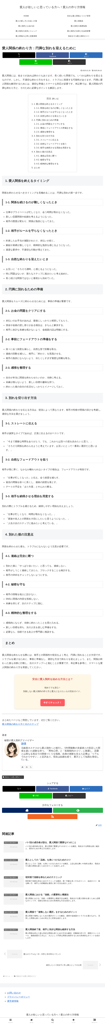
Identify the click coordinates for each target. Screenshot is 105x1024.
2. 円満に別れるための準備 (46, 120)
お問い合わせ (14, 995)
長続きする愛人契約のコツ (13, 779)
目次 (49, 98)
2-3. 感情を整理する (45, 133)
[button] (69, 62)
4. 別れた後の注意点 (43, 153)
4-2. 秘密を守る (43, 161)
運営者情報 (13, 1003)
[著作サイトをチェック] (22, 768)
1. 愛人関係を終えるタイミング (48, 104)
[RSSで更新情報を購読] (30, 768)
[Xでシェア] (19, 55)
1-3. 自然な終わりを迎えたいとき (51, 116)
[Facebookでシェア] (52, 55)
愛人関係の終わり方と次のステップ (20, 726)
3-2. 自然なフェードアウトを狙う (51, 145)
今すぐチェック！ (52, 704)
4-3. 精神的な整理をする (47, 165)
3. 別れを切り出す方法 (44, 137)
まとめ (37, 169)
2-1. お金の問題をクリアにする (50, 124)
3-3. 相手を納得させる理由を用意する (53, 149)
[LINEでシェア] (35, 62)
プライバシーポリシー (18, 999)
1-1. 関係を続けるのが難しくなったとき (54, 108)
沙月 (23, 745)
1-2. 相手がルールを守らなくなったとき (54, 112)
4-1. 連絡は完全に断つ (46, 157)
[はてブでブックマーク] (86, 55)
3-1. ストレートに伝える (47, 141)
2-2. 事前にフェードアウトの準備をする (54, 129)
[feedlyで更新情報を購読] (26, 768)
